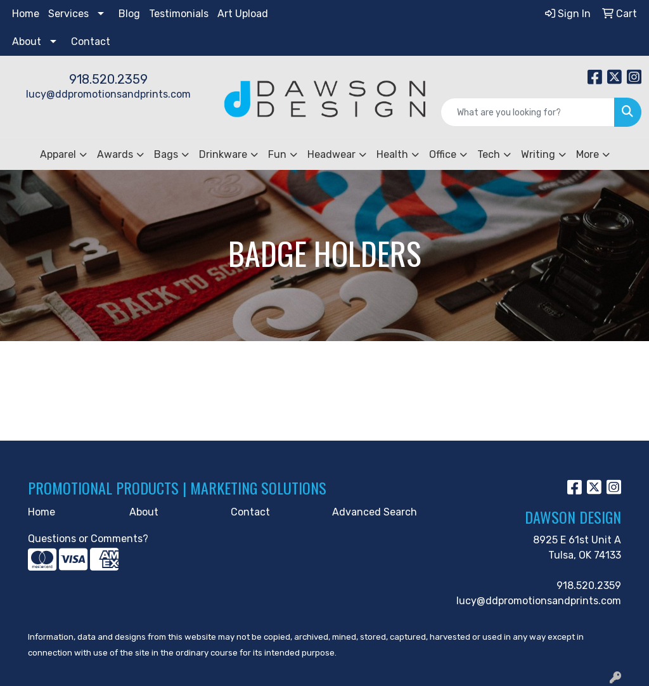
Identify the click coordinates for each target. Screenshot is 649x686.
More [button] (587, 154)
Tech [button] (488, 154)
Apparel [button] (58, 154)
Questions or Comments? (88, 539)
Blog (129, 14)
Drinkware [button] (223, 154)
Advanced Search (374, 512)
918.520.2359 (108, 79)
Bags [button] (166, 154)
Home (25, 14)
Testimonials (179, 14)
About (26, 42)
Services (68, 14)
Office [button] (442, 154)
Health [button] (392, 154)
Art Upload (242, 14)
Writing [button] (538, 154)
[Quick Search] (527, 112)
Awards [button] (115, 154)
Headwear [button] (331, 154)
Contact (90, 42)
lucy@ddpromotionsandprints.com (108, 94)
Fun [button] (277, 154)
